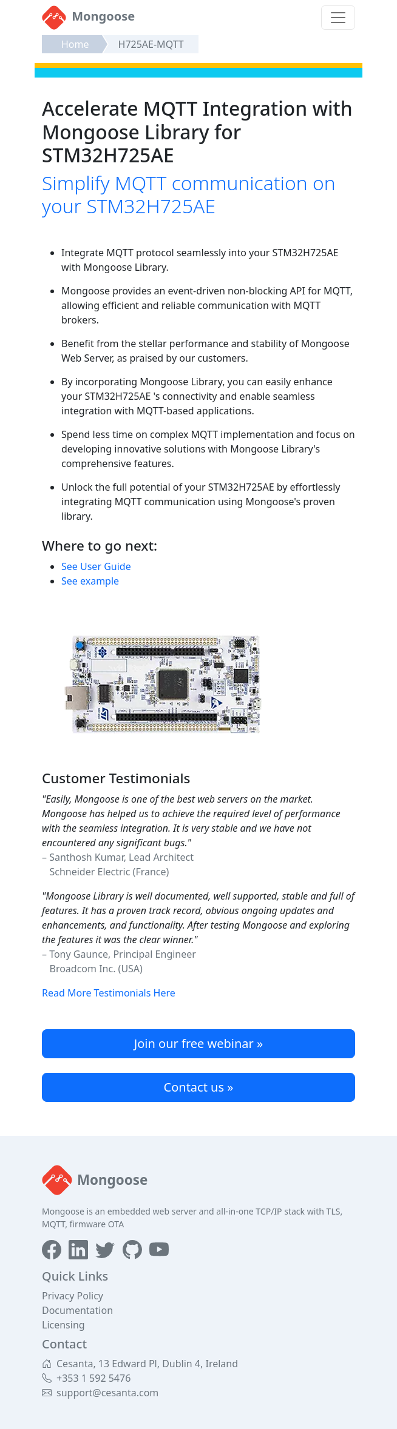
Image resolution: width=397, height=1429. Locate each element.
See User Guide (96, 566)
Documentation (77, 1310)
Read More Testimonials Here (108, 993)
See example (90, 581)
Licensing (63, 1324)
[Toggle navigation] (338, 17)
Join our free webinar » (198, 1043)
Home (75, 44)
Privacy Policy (72, 1295)
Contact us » (199, 1087)
